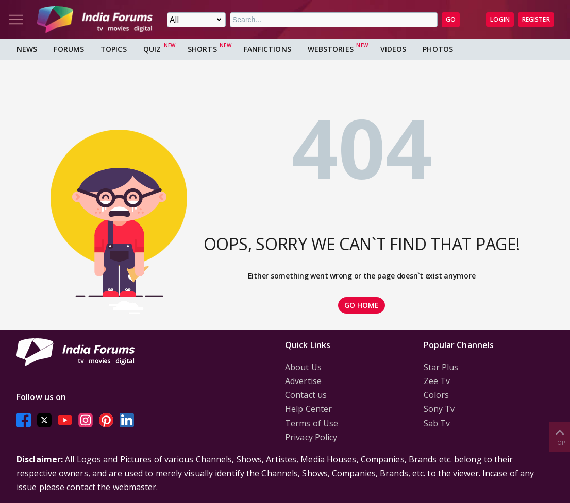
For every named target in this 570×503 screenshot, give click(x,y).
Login (500, 19)
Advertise (303, 381)
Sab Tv (437, 423)
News (26, 49)
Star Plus (441, 367)
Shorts (202, 49)
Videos (393, 49)
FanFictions (267, 49)
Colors (436, 395)
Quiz (152, 49)
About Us (303, 367)
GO (451, 19)
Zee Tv (437, 381)
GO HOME (361, 305)
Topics (113, 49)
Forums (69, 49)
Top (560, 436)
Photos (438, 49)
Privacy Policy (311, 437)
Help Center (308, 408)
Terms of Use (311, 423)
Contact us (306, 395)
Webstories (331, 49)
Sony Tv (439, 408)
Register (536, 19)
